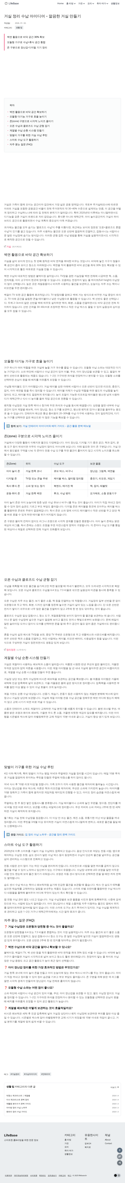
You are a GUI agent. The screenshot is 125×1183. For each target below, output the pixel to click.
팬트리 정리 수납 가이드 (16, 1112)
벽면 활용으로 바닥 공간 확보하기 (28, 111)
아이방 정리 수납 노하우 (16, 1108)
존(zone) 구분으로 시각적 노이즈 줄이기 (31, 121)
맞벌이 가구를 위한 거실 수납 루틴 (28, 135)
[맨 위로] (119, 1149)
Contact (108, 1143)
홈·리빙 (71, 3)
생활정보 (115, 3)
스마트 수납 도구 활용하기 (24, 139)
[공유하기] (119, 1162)
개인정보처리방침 (21, 1175)
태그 (69, 1175)
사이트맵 (33, 1175)
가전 (81, 3)
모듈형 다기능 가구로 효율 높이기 (28, 116)
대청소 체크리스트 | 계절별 (18, 1096)
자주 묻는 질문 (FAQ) (21, 144)
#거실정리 (15, 1075)
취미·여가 (102, 3)
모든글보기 (52, 1175)
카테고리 (62, 1175)
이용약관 (8, 1175)
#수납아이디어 (30, 1075)
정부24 (88, 1143)
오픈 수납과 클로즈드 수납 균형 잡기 (30, 125)
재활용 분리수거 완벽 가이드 (18, 1104)
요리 (91, 3)
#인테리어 (45, 1075)
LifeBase (14, 3)
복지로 (88, 1147)
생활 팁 (19, 27)
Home (60, 3)
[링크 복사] (119, 1156)
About (107, 1139)
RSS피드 (42, 1175)
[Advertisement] (62, 74)
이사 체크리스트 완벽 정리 (17, 1100)
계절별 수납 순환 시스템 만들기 (27, 130)
